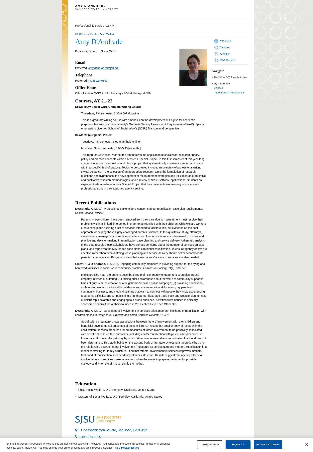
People (93, 34)
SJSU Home (81, 34)
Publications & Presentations (229, 92)
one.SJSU (226, 41)
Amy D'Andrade (107, 34)
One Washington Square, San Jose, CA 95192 (114, 430)
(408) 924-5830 (98, 80)
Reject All (238, 444)
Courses (218, 88)
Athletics (225, 53)
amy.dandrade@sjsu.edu (103, 68)
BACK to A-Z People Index (230, 77)
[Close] (306, 444)
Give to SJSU (228, 60)
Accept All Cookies (268, 444)
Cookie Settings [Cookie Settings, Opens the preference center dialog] (210, 444)
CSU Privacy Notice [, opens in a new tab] (127, 447)
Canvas (224, 47)
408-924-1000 (91, 437)
